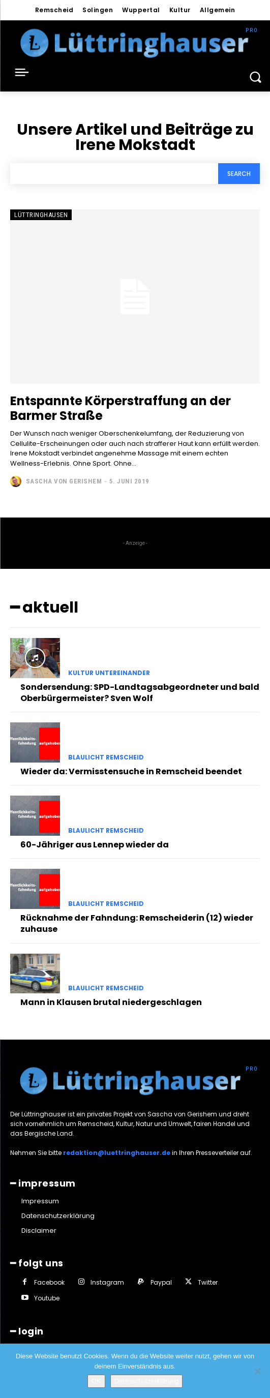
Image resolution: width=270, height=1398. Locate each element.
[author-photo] (17, 481)
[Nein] (257, 1371)
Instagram (107, 1282)
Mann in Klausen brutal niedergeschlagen (111, 1002)
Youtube (46, 1298)
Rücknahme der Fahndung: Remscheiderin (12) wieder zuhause (136, 923)
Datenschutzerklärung (146, 1381)
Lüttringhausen (41, 215)
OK (96, 1381)
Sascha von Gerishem (64, 481)
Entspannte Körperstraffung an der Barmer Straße (120, 408)
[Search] (239, 173)
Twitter (208, 1282)
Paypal (161, 1282)
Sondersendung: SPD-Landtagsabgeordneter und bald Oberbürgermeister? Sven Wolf (139, 692)
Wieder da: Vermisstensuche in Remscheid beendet (131, 771)
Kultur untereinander (109, 673)
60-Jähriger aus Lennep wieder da (94, 844)
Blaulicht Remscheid (106, 757)
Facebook (49, 1282)
